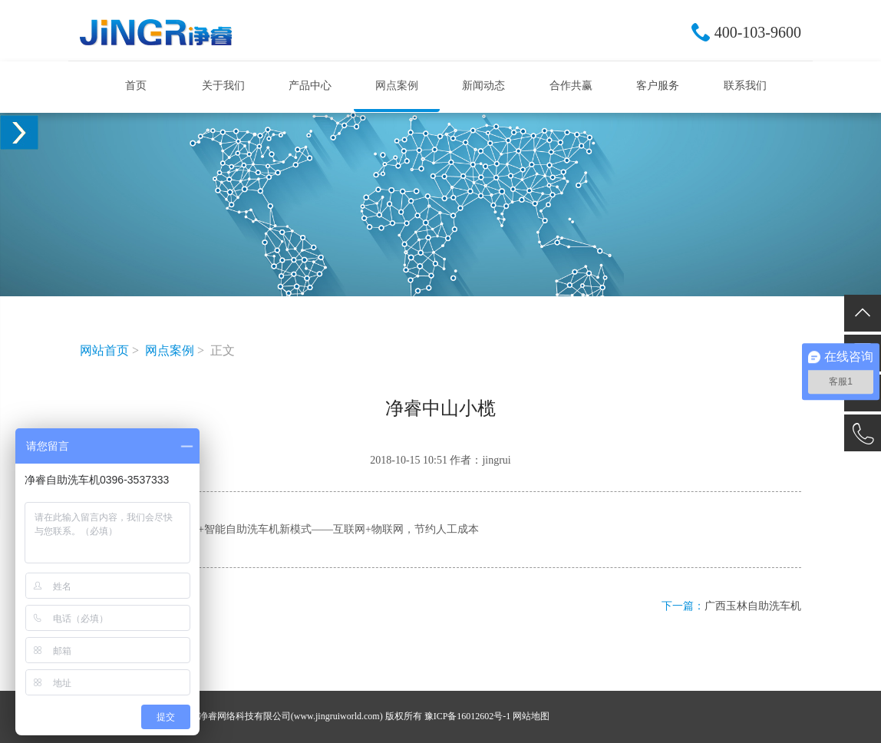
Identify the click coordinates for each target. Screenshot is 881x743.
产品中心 (310, 85)
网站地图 (531, 716)
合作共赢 (570, 85)
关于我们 (223, 85)
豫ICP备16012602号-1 (467, 716)
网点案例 (396, 85)
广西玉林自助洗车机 (752, 606)
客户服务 (657, 85)
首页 (136, 85)
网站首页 (104, 350)
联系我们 (745, 85)
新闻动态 (483, 85)
